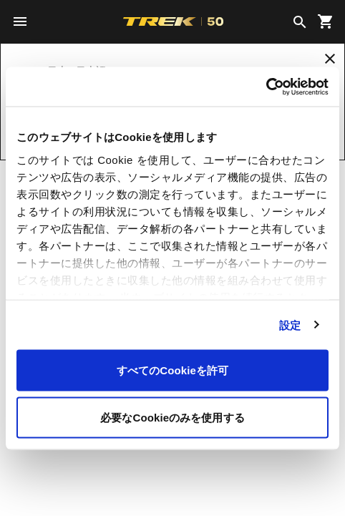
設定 (290, 324)
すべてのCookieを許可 (172, 370)
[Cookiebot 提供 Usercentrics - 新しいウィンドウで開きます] (266, 86)
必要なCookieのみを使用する (172, 417)
